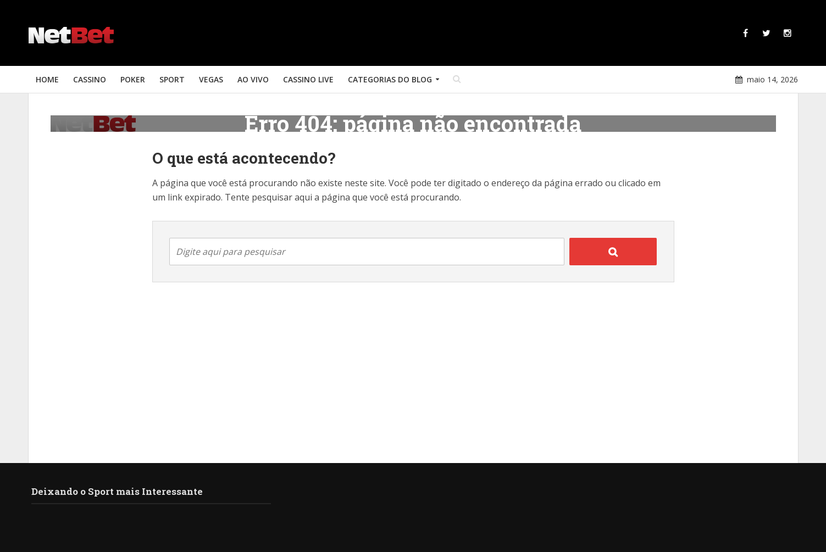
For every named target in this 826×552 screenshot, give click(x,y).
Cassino (89, 79)
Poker (132, 79)
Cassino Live (308, 79)
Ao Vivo (253, 79)
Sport (172, 79)
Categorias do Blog (390, 79)
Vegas (211, 79)
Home (47, 79)
